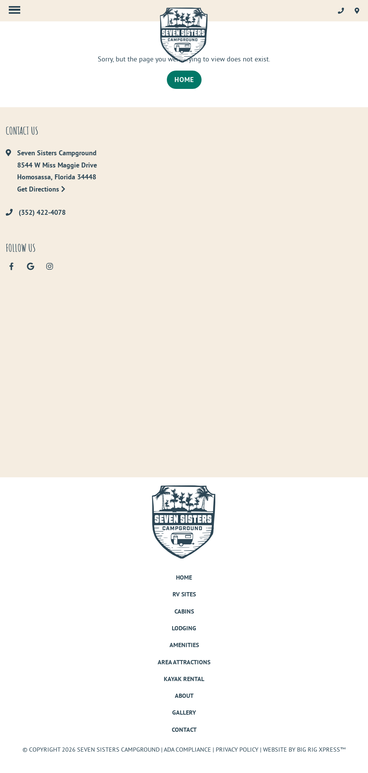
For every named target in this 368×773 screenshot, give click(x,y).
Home (184, 79)
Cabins (184, 611)
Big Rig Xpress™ (321, 749)
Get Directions (41, 189)
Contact (184, 730)
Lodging (184, 628)
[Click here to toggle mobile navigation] (14, 10)
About (184, 696)
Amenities (184, 645)
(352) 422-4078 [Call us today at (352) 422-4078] (42, 212)
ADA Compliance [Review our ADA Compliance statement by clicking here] (187, 749)
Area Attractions (184, 662)
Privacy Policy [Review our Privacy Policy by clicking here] (237, 749)
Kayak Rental (184, 679)
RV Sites (184, 594)
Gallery (184, 713)
